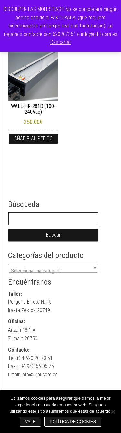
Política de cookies (73, 421)
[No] (113, 411)
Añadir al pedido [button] (33, 138)
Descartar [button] (60, 42)
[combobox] (53, 268)
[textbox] (53, 271)
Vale (30, 421)
